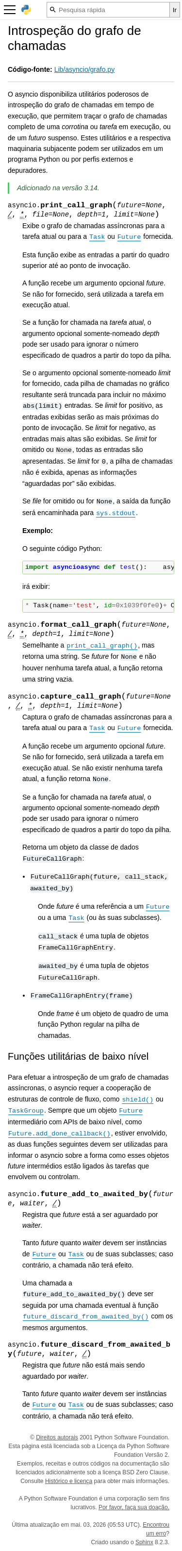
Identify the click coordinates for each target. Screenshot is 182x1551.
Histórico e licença (68, 1481)
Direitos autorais (57, 1437)
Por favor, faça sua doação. (134, 1507)
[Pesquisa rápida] (108, 9)
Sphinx (144, 1542)
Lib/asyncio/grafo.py (84, 69)
